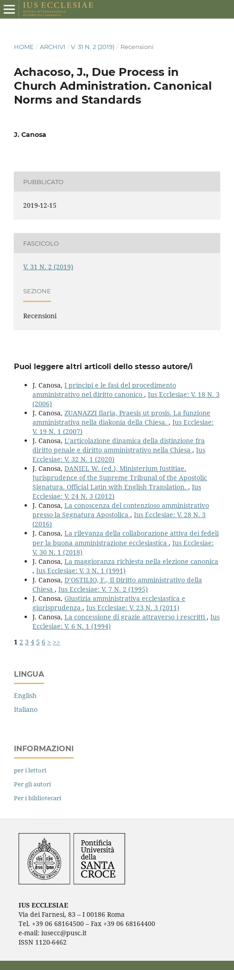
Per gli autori (32, 784)
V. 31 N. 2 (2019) (92, 46)
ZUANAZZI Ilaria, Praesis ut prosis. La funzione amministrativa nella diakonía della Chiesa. (121, 417)
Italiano (26, 709)
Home (24, 46)
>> (56, 641)
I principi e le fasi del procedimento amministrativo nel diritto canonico (104, 390)
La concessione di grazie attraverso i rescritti (135, 616)
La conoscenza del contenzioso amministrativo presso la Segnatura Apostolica (120, 510)
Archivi (52, 46)
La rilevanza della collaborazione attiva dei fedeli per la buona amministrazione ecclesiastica (125, 538)
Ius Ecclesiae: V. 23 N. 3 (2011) (132, 607)
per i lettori (30, 770)
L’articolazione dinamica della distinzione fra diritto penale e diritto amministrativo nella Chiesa (118, 445)
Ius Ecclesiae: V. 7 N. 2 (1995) (103, 589)
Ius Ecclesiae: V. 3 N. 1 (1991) (81, 570)
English (25, 695)
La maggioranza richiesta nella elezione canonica (141, 561)
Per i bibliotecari (37, 798)
